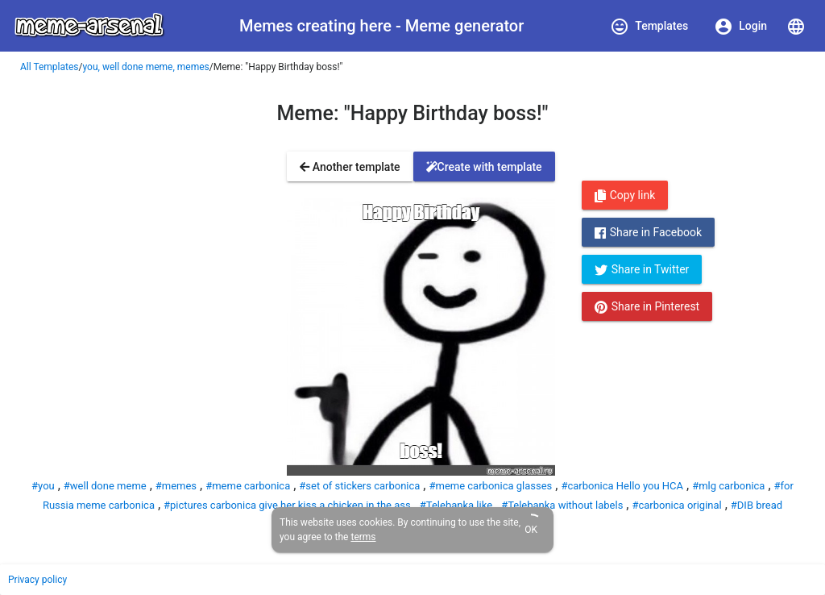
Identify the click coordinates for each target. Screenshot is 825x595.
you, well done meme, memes (146, 67)
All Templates (49, 67)
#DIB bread (756, 505)
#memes (176, 486)
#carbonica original (676, 505)
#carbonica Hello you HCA (622, 486)
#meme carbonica (247, 486)
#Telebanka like (456, 505)
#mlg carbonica (728, 486)
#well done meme (105, 486)
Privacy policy (37, 579)
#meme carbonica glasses (490, 486)
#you (43, 486)
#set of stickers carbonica (359, 486)
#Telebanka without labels (562, 505)
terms (362, 537)
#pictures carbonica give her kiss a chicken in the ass (287, 505)
